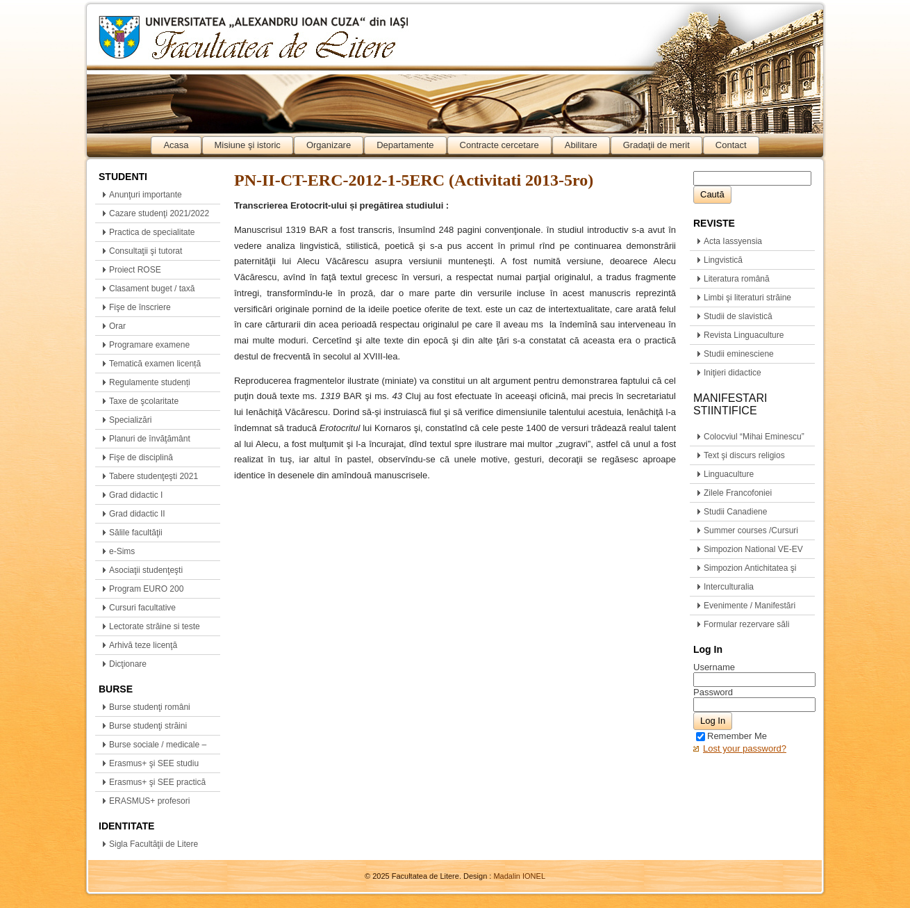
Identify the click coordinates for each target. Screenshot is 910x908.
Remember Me (731, 736)
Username (714, 667)
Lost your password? (744, 748)
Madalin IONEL (519, 876)
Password (713, 692)
